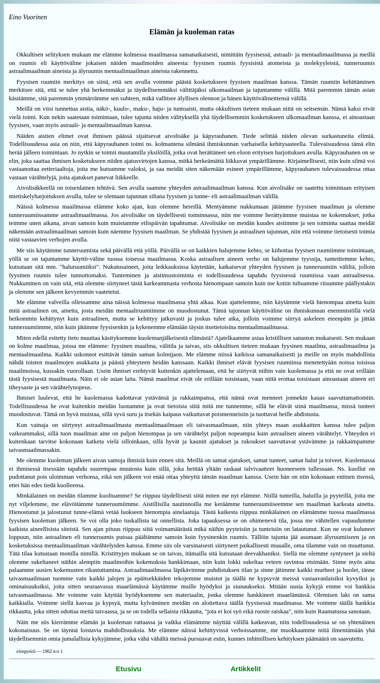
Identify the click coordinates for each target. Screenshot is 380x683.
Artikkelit (245, 669)
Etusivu (128, 669)
